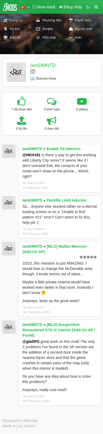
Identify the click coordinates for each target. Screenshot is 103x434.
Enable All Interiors (64, 149)
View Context (33, 182)
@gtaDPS (30, 341)
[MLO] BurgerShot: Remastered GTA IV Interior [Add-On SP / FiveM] (58, 329)
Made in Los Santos (18, 426)
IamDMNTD (43, 65)
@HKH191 (31, 155)
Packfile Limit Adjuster (67, 200)
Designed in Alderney (20, 420)
